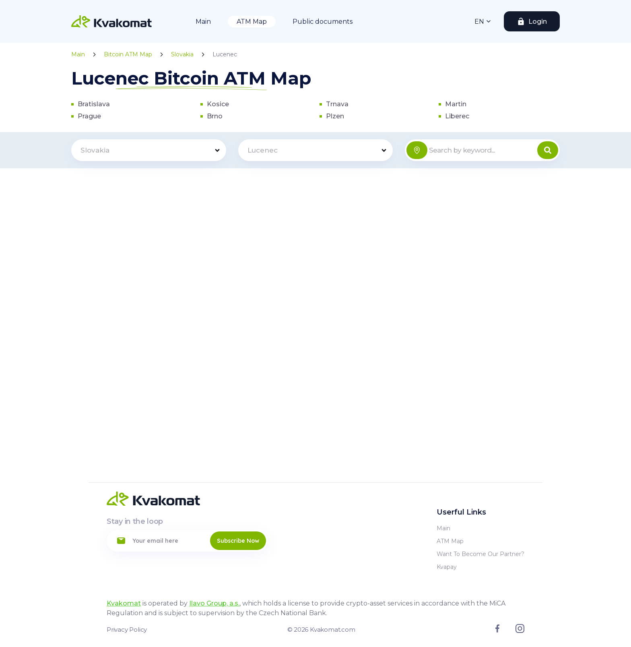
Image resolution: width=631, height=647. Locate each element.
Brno (215, 116)
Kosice (218, 104)
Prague (89, 116)
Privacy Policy (127, 629)
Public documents (323, 21)
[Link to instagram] (520, 631)
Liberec (457, 116)
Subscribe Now (238, 540)
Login (537, 21)
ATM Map (252, 21)
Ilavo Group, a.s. (214, 603)
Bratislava (94, 104)
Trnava (337, 104)
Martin (455, 104)
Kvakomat (124, 603)
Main (203, 21)
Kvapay (447, 567)
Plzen (335, 116)
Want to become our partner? (480, 554)
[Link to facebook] (497, 630)
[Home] (111, 21)
